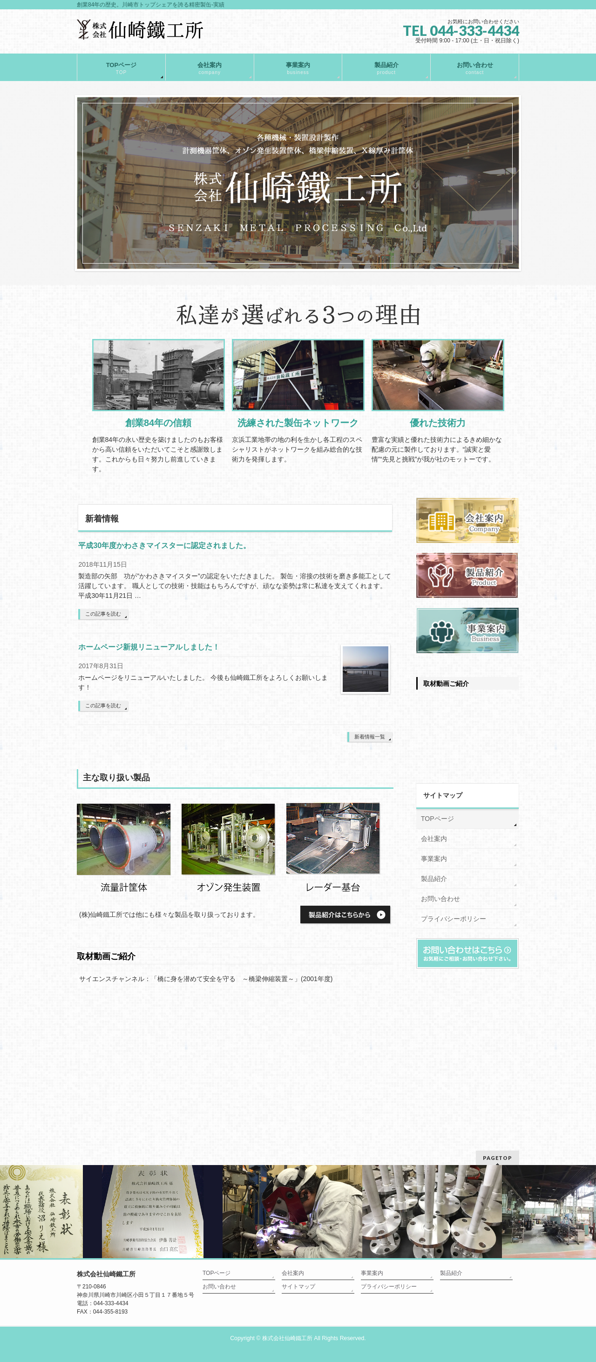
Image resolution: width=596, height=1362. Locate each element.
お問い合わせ (440, 898)
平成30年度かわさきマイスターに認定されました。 (164, 545)
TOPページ (437, 818)
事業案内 (434, 858)
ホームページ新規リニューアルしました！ (149, 647)
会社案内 (434, 838)
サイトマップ (298, 1286)
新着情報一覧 (369, 736)
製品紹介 (434, 878)
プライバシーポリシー (453, 918)
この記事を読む (103, 614)
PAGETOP (497, 1158)
